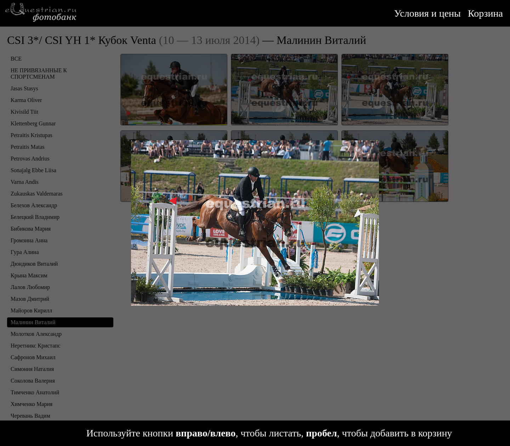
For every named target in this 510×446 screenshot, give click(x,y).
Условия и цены (427, 13)
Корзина (485, 13)
